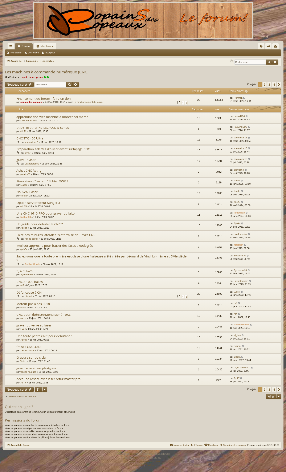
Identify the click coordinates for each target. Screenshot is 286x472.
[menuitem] (216, 46)
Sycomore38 (26, 274)
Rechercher (16, 52)
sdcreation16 (31, 142)
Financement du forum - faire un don (43, 98)
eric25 (23, 206)
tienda (23, 195)
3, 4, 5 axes (24, 271)
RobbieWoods (32, 264)
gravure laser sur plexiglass (36, 368)
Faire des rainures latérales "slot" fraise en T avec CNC (55, 235)
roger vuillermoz (242, 367)
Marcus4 (238, 245)
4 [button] (274, 84)
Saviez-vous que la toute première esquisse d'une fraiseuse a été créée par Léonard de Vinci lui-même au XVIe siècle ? (101, 258)
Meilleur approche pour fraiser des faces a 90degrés (54, 245)
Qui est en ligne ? (19, 406)
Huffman (238, 98)
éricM (23, 131)
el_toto (237, 335)
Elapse (24, 185)
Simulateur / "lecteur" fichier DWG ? (42, 181)
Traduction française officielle (138, 461)
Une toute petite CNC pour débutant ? (44, 336)
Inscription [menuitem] (276, 47)
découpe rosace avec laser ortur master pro (48, 379)
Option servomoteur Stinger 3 (38, 202)
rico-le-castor (31, 238)
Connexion (33, 52)
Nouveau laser (27, 192)
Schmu (237, 346)
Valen (23, 361)
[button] (279, 84)
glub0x (23, 249)
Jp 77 (23, 382)
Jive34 (28, 153)
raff (22, 285)
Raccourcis (11, 47)
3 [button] (269, 84)
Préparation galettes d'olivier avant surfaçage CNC (53, 149)
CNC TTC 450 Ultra (29, 138)
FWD (23, 329)
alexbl (23, 318)
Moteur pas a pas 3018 (33, 304)
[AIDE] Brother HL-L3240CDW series (42, 127)
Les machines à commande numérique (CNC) (47, 72)
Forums (25, 46)
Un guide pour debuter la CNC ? (39, 224)
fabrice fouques (28, 372)
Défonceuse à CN (29, 292)
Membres (46, 46)
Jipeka (23, 228)
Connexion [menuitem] (269, 47)
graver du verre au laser (34, 325)
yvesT (237, 291)
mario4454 (239, 116)
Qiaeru (158, 461)
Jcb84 (237, 180)
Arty (136, 458)
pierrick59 (25, 174)
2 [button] (264, 84)
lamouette (239, 212)
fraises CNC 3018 (28, 347)
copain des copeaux (32, 77)
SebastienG (240, 255)
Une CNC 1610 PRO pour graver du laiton (46, 213)
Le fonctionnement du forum (88, 102)
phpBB (133, 454)
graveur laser (26, 160)
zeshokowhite (27, 350)
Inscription (50, 52)
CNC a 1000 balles (29, 282)
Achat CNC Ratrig (28, 170)
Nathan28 (25, 217)
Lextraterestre (27, 120)
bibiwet (28, 296)
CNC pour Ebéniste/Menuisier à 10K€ (43, 314)
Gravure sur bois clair (32, 357)
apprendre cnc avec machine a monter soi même (52, 117)
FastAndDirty (240, 127)
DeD (46, 77)
